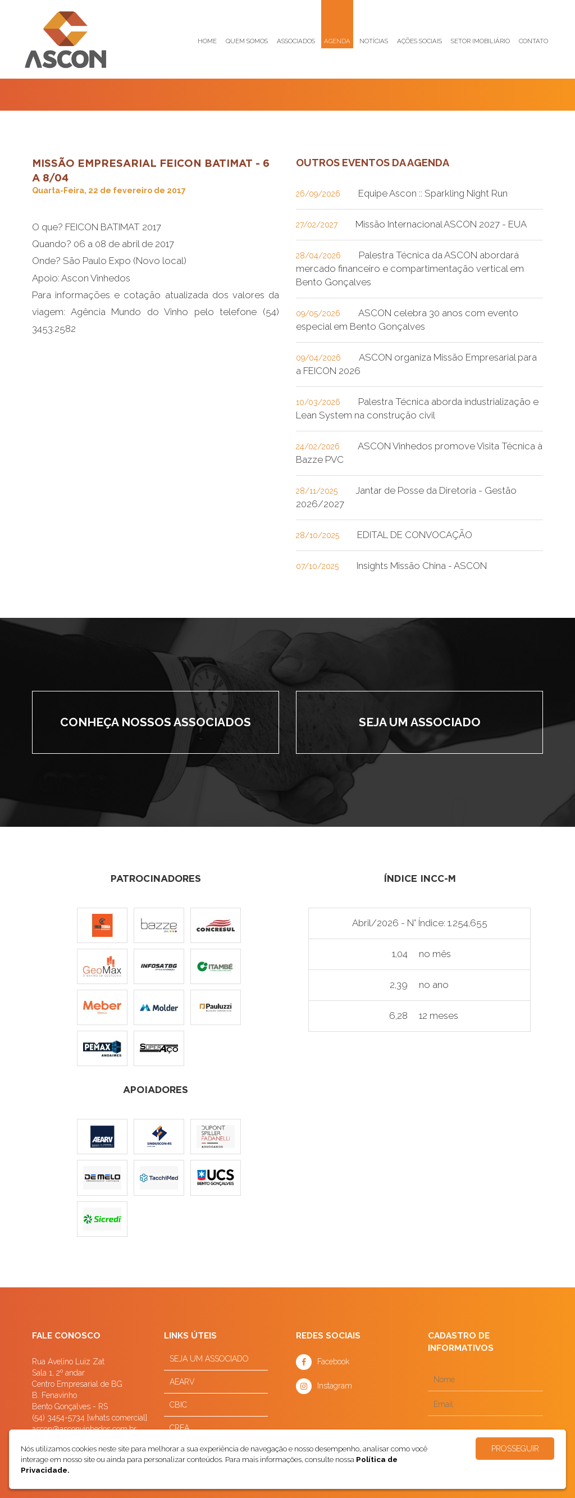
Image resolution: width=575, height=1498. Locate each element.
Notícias (373, 41)
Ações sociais (419, 41)
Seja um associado (420, 722)
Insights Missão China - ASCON (422, 565)
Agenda (337, 41)
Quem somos (247, 41)
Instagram (334, 1385)
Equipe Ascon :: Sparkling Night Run (433, 193)
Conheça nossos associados (155, 722)
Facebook (333, 1361)
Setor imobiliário (480, 41)
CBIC (178, 1404)
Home (207, 41)
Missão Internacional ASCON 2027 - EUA (441, 224)
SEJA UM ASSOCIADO (209, 1358)
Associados (296, 41)
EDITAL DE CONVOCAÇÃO (414, 534)
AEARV (182, 1381)
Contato (533, 41)
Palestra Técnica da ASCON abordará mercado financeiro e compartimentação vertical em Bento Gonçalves (410, 268)
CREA (179, 1427)
